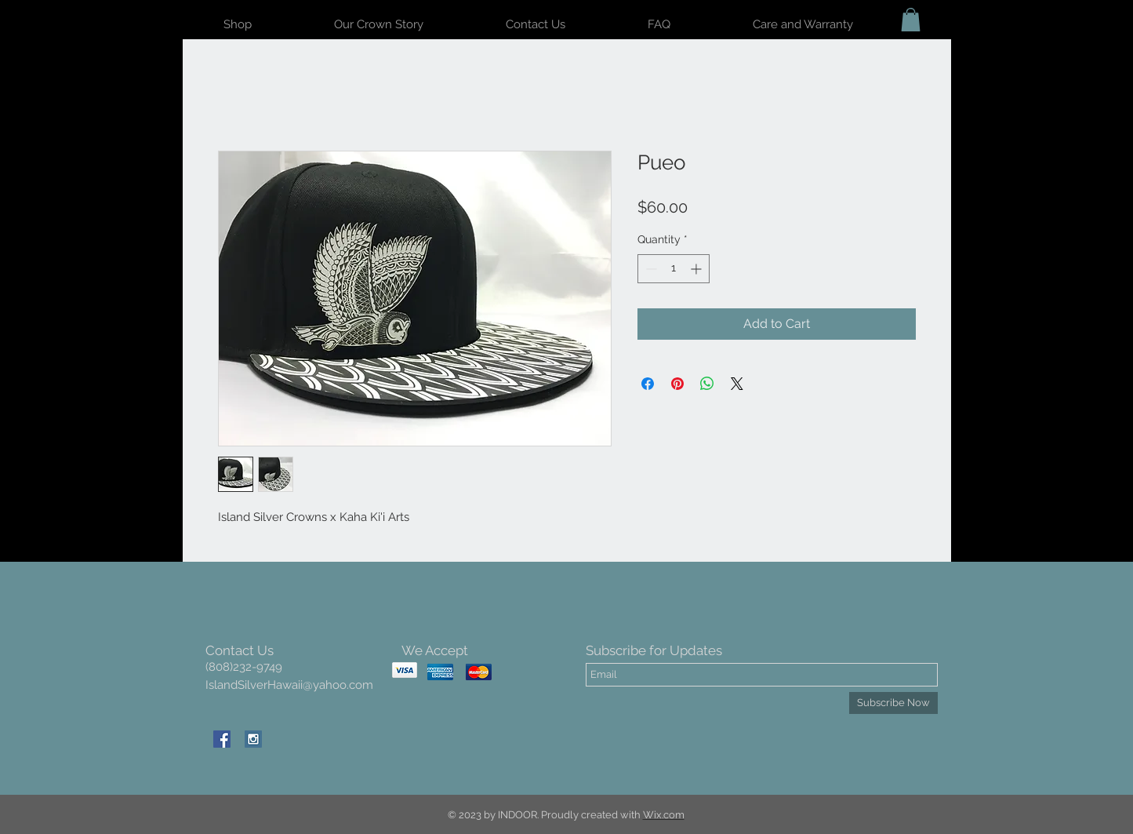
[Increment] (697, 268)
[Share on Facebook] (647, 383)
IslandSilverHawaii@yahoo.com (289, 685)
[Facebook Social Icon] (222, 739)
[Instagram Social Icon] (253, 739)
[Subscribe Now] (893, 703)
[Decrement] (649, 268)
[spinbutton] (673, 268)
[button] (911, 19)
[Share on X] (737, 383)
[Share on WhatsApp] (707, 383)
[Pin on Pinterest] (677, 383)
